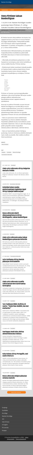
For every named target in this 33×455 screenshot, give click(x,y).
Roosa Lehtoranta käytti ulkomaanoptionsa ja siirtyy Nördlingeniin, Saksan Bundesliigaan (14, 215)
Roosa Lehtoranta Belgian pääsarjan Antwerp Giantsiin (14, 377)
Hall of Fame (5, 422)
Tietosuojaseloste (21, 439)
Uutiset (12, 10)
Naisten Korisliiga (5, 10)
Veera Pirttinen (5, 144)
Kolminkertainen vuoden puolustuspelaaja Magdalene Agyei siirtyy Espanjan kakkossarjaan (14, 189)
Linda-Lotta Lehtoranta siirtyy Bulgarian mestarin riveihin (16, 169)
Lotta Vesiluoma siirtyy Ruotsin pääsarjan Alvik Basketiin (13, 260)
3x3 (3, 419)
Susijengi (4, 407)
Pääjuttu (3, 152)
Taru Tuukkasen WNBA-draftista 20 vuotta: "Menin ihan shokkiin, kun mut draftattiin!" (15, 306)
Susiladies (9, 152)
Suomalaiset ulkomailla (7, 154)
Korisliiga (4, 413)
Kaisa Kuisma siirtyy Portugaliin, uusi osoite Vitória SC (15, 354)
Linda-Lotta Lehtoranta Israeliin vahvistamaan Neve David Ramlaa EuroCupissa (13, 283)
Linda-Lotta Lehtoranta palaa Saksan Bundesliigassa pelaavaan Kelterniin (14, 238)
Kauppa (4, 430)
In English (5, 425)
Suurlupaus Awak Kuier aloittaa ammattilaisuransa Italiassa (13, 332)
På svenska (5, 427)
